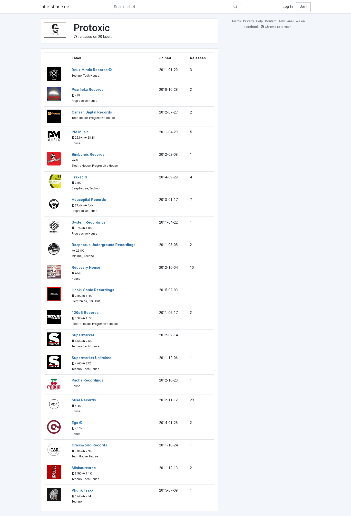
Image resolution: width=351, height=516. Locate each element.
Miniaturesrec (84, 468)
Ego (75, 423)
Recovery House (86, 267)
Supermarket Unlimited (91, 358)
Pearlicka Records (87, 89)
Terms (236, 21)
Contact (270, 21)
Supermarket (83, 335)
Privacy (248, 21)
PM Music (80, 132)
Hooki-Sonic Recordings (93, 290)
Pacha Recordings (87, 380)
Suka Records (84, 400)
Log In (288, 6)
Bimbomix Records (88, 154)
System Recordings (89, 222)
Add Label (286, 21)
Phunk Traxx (82, 490)
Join (303, 6)
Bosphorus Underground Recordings (103, 245)
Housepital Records (89, 199)
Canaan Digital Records (92, 112)
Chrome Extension (276, 27)
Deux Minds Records (89, 70)
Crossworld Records (89, 445)
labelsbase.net (55, 7)
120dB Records (85, 312)
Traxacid (79, 177)
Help (259, 21)
